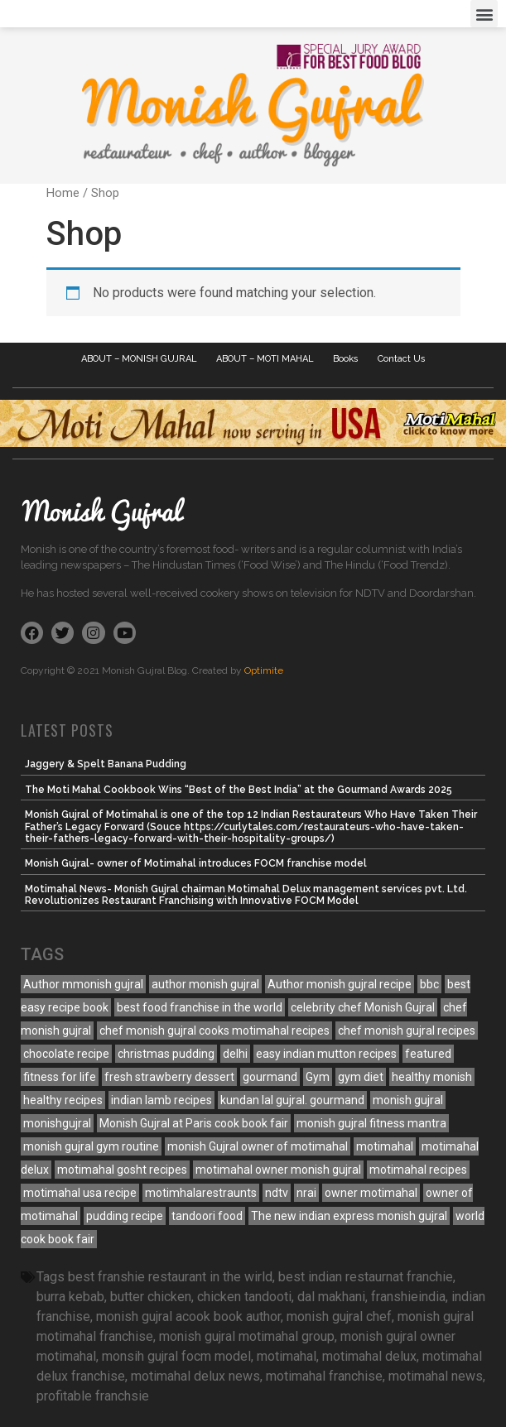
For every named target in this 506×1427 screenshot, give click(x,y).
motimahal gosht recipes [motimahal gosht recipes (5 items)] (122, 1169)
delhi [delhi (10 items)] (235, 1053)
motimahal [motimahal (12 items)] (384, 1146)
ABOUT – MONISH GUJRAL (139, 358)
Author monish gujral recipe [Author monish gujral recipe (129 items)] (339, 984)
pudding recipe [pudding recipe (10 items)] (124, 1216)
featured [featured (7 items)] (428, 1053)
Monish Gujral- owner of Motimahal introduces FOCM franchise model (196, 863)
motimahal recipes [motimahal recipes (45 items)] (418, 1169)
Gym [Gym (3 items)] (318, 1076)
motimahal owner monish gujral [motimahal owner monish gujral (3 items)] (278, 1169)
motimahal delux (369, 1356)
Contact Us (402, 358)
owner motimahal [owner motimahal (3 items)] (371, 1192)
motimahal (286, 1356)
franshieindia (408, 1296)
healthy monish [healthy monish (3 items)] (432, 1076)
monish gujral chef (339, 1316)
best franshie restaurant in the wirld (170, 1277)
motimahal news (435, 1376)
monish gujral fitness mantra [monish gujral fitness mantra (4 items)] (371, 1123)
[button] (484, 13)
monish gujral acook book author (188, 1316)
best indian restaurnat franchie (365, 1277)
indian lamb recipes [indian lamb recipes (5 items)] (161, 1100)
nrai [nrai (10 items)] (306, 1192)
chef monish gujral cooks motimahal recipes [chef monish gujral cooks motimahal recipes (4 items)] (214, 1030)
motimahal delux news (195, 1376)
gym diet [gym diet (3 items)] (360, 1076)
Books (346, 358)
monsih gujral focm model (176, 1356)
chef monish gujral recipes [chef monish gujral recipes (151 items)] (406, 1030)
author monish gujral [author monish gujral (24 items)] (205, 984)
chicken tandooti (244, 1296)
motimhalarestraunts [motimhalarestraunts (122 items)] (201, 1192)
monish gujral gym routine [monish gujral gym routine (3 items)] (91, 1146)
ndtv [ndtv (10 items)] (276, 1192)
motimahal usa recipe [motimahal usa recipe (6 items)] (80, 1192)
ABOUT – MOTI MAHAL (265, 358)
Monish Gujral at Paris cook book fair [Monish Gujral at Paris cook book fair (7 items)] (193, 1123)
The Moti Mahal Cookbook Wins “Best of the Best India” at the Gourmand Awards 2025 (238, 789)
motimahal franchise (324, 1376)
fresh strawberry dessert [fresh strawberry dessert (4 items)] (169, 1076)
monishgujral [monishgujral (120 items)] (57, 1123)
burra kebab (70, 1296)
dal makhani (331, 1296)
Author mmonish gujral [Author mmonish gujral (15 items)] (83, 984)
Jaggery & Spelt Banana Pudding (105, 764)
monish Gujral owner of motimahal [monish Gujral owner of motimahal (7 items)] (257, 1146)
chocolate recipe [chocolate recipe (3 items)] (66, 1053)
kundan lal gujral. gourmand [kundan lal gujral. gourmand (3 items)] (292, 1100)
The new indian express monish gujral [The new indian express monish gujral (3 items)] (349, 1216)
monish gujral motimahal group (247, 1336)
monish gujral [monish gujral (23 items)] (408, 1100)
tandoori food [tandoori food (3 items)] (207, 1216)
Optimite (263, 670)
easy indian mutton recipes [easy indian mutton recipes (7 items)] (326, 1053)
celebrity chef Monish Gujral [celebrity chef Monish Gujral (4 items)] (363, 1007)
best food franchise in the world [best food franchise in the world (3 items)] (199, 1007)
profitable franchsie (92, 1396)
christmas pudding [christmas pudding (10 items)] (166, 1053)
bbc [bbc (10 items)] (429, 984)
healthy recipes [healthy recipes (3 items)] (63, 1100)
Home (63, 192)
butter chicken (150, 1296)
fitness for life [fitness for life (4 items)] (59, 1076)
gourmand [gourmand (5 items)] (270, 1076)
